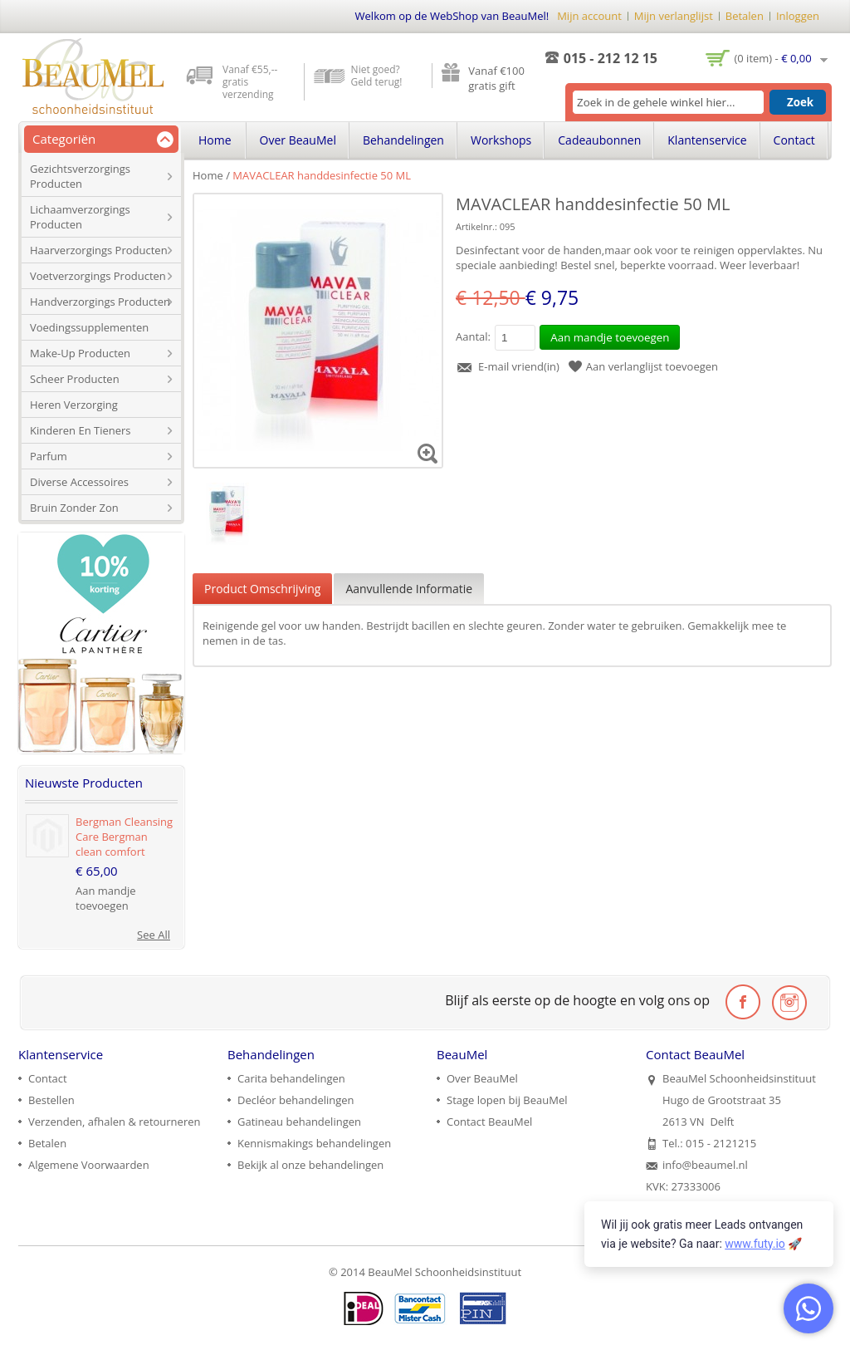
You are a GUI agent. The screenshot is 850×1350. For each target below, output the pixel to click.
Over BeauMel (298, 140)
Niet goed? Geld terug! (377, 75)
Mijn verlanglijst (673, 15)
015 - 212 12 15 (610, 58)
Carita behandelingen (291, 1078)
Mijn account (589, 15)
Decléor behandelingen (295, 1099)
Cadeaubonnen (599, 140)
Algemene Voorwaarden (88, 1164)
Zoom (427, 453)
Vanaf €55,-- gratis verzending (249, 82)
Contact (794, 140)
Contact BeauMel (489, 1121)
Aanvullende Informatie (408, 588)
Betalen (744, 15)
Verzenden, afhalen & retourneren (114, 1121)
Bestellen (51, 1099)
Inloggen (797, 15)
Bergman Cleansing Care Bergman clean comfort (124, 836)
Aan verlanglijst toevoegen (652, 366)
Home (208, 175)
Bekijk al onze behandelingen (310, 1164)
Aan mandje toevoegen (106, 898)
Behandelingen (403, 140)
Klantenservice (706, 140)
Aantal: (473, 336)
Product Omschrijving (262, 588)
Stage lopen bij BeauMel (507, 1099)
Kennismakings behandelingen (314, 1143)
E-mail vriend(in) (518, 366)
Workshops (501, 140)
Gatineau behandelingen (299, 1121)
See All (153, 934)
